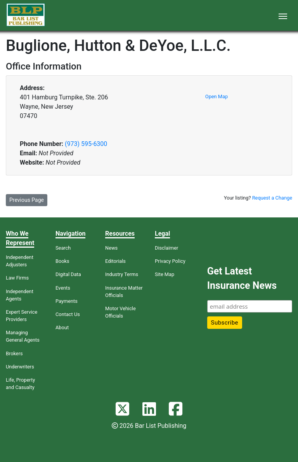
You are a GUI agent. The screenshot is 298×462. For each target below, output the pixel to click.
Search (63, 248)
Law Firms (17, 278)
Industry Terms (121, 274)
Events (62, 288)
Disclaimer (166, 248)
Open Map (216, 96)
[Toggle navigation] (283, 15)
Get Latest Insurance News (242, 279)
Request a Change (272, 198)
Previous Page (26, 200)
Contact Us (67, 314)
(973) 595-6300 (86, 144)
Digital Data (68, 274)
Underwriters (20, 367)
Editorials (115, 261)
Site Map (164, 274)
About (62, 327)
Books (62, 261)
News (111, 248)
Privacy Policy (170, 261)
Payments (66, 301)
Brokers (14, 353)
